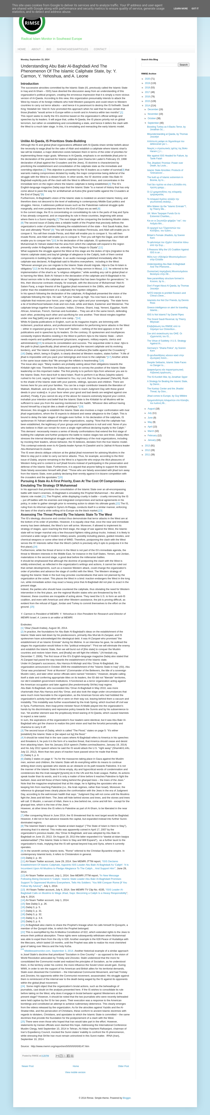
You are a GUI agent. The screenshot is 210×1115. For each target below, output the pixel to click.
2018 (148, 87)
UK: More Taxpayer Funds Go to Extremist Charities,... (163, 214)
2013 (148, 445)
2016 (148, 96)
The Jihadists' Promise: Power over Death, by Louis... (165, 164)
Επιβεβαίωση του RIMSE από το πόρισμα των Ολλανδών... (163, 327)
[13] (105, 268)
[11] (101, 247)
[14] (78, 318)
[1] (121, 112)
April (150, 426)
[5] (42, 194)
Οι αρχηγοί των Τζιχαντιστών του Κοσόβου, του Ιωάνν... (163, 229)
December (153, 109)
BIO (49, 49)
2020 (148, 78)
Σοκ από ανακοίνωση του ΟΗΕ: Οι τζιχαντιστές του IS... (164, 335)
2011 (148, 454)
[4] (109, 183)
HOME (22, 49)
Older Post (123, 1066)
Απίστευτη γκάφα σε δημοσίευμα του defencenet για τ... (165, 142)
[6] (98, 208)
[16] (23, 353)
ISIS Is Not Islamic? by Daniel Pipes (165, 314)
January (152, 440)
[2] (44, 169)
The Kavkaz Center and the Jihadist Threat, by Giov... (165, 390)
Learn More (181, 8)
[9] (52, 229)
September (153, 123)
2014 (148, 105)
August (151, 408)
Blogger (127, 1098)
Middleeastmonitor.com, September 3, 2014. (49, 950)
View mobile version (75, 1072)
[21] (44, 496)
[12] (35, 268)
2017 (148, 92)
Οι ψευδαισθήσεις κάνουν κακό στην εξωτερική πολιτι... (165, 356)
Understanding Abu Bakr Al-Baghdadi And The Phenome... (166, 265)
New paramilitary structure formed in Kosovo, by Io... (165, 279)
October (152, 118)
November (153, 114)
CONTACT (100, 49)
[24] (35, 546)
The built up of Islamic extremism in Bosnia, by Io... (165, 178)
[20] (60, 477)
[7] (57, 219)
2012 (148, 450)
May (150, 422)
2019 (148, 83)
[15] (40, 343)
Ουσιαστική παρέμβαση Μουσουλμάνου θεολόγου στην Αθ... (167, 272)
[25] (32, 606)
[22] (118, 503)
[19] (81, 406)
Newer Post (28, 1066)
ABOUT (36, 49)
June (150, 417)
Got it (195, 8)
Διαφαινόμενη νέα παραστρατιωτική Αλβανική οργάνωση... (165, 371)
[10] (54, 240)
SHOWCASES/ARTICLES (72, 49)
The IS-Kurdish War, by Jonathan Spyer (167, 377)
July (150, 413)
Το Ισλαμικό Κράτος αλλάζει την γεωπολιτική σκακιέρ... (163, 200)
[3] (123, 169)
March (151, 431)
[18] (102, 360)
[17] (109, 357)
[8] (22, 222)
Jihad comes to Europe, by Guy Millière (167, 396)
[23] (100, 510)
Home (76, 1066)
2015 (148, 101)
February (152, 435)
